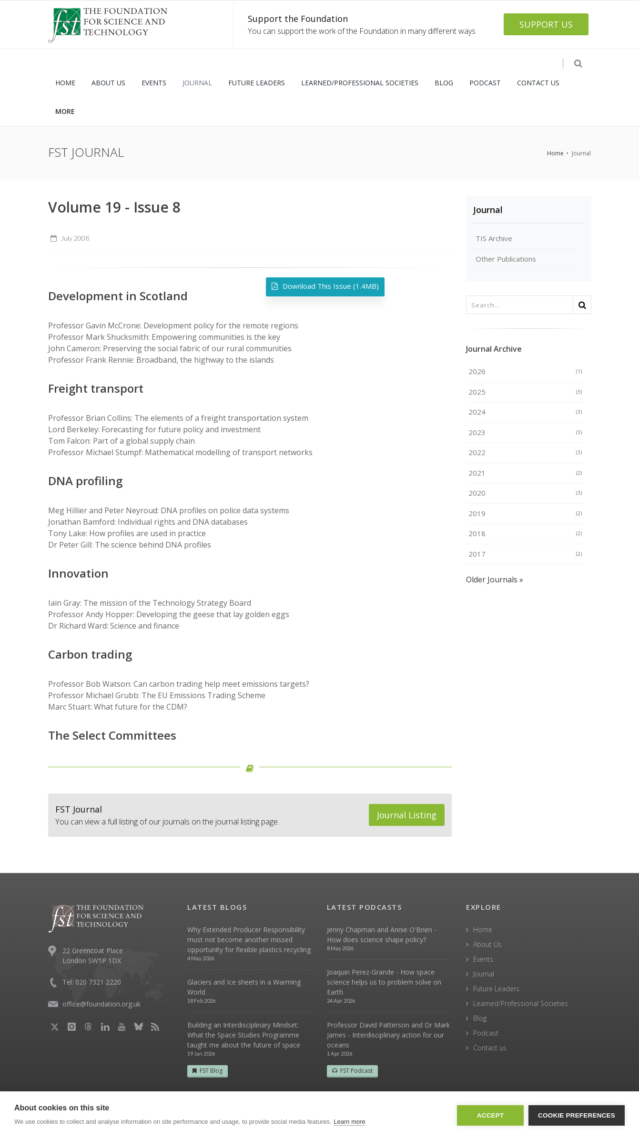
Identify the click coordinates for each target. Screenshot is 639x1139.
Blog (480, 1018)
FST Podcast (352, 1071)
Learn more (349, 1121)
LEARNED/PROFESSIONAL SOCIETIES (359, 82)
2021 (525, 473)
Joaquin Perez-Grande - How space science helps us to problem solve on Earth (384, 982)
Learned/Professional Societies (520, 1003)
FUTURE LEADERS (256, 82)
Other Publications (506, 259)
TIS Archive (494, 238)
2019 (525, 513)
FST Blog (208, 1071)
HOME (65, 82)
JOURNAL (197, 82)
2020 (525, 493)
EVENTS (154, 82)
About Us (487, 944)
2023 (525, 432)
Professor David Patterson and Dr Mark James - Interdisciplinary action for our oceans (388, 1034)
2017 (525, 554)
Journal (488, 209)
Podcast (485, 1032)
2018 (525, 533)
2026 (525, 371)
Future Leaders (496, 988)
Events (483, 959)
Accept (490, 1115)
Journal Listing (406, 815)
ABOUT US (108, 82)
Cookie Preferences (576, 1115)
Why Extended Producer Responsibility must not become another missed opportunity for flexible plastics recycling (249, 939)
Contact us (490, 1047)
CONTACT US (538, 82)
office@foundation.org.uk (101, 1003)
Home (555, 153)
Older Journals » (494, 579)
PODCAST (485, 82)
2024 (525, 412)
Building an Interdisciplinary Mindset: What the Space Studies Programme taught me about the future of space (243, 1034)
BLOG (444, 82)
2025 (525, 392)
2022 (525, 452)
